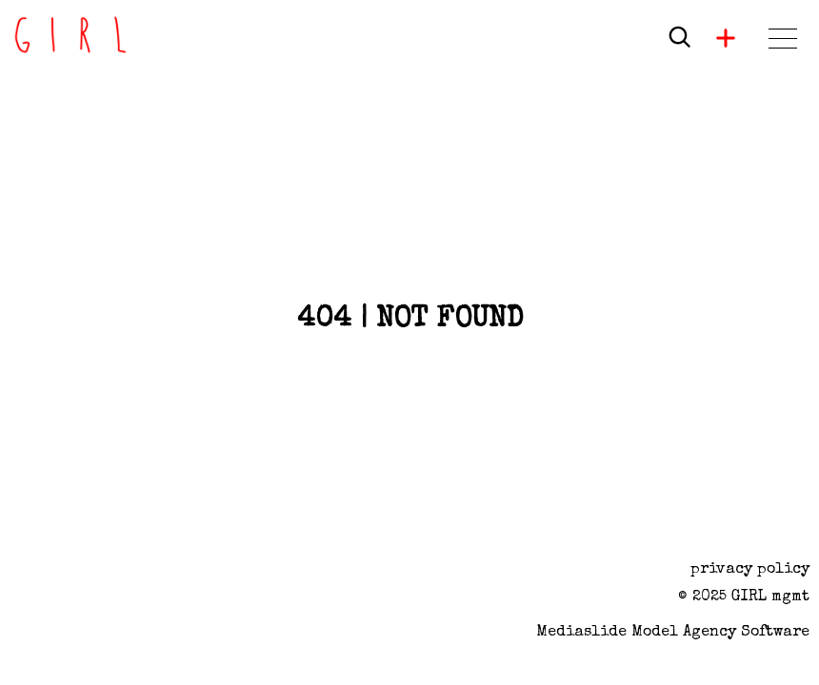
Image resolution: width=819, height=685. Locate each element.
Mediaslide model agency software (672, 632)
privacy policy (749, 569)
